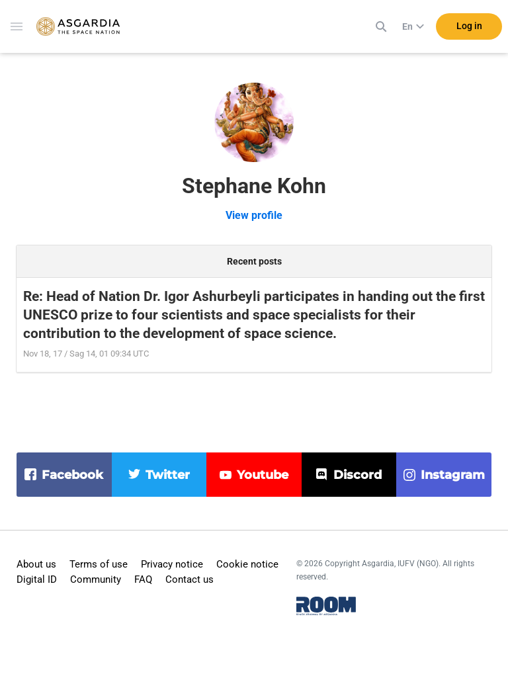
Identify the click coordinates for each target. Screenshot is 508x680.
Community (95, 579)
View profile (254, 215)
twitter (168, 475)
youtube (262, 475)
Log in (469, 26)
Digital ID (37, 579)
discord (357, 475)
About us (36, 564)
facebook (72, 475)
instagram (453, 475)
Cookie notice (247, 564)
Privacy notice (172, 564)
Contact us (189, 579)
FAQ (143, 579)
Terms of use (98, 564)
